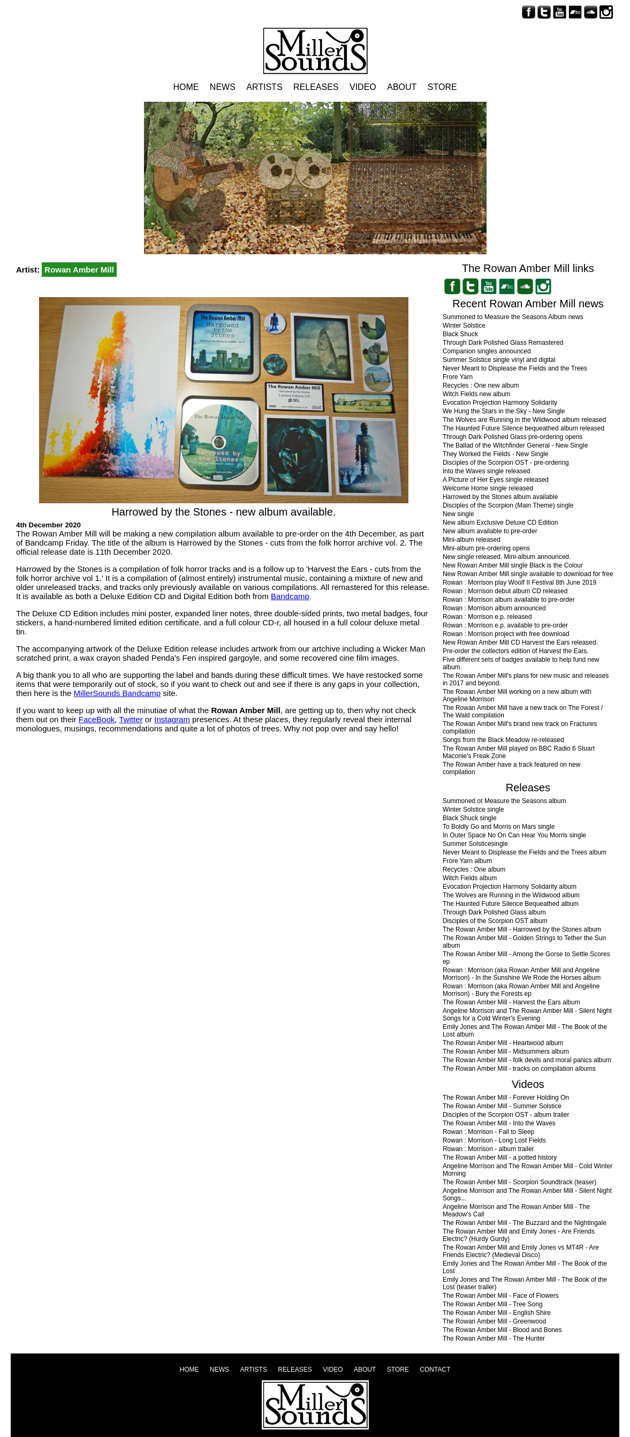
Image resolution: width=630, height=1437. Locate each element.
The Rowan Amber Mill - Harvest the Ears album (511, 1002)
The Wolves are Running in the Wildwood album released (524, 419)
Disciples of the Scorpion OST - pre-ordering (506, 462)
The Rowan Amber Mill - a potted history (500, 1157)
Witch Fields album (470, 878)
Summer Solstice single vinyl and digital (499, 360)
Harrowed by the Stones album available (500, 497)
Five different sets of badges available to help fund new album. (521, 663)
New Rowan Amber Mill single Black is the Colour (513, 565)
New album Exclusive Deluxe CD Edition (500, 522)
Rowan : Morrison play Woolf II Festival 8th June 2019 (519, 582)
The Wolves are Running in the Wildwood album (511, 895)
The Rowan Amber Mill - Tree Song (493, 1304)
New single (458, 514)
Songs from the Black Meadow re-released (503, 740)
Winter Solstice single (473, 809)
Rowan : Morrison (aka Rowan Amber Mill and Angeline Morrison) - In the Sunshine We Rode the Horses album (522, 973)
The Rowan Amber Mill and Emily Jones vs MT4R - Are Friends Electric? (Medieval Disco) (521, 1251)
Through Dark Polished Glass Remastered (503, 342)
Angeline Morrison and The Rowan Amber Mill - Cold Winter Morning (527, 1169)
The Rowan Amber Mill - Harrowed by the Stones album (522, 929)
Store (442, 87)
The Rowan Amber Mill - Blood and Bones (502, 1330)
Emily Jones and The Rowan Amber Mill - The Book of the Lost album (525, 1030)
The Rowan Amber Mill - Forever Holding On (506, 1097)
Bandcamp (290, 596)
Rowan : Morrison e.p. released (487, 617)
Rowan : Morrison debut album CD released (505, 591)
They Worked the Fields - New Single (496, 454)
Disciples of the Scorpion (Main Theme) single (508, 505)
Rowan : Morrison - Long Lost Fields (494, 1140)
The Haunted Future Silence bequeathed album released (523, 428)
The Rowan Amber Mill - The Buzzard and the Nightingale (524, 1223)
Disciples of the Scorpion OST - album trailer (506, 1114)
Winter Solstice (464, 325)
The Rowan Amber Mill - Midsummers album (506, 1051)
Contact (435, 1369)
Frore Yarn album (467, 861)
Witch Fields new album (477, 394)
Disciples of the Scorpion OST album (495, 921)
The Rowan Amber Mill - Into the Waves (499, 1123)
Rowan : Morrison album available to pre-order (509, 599)
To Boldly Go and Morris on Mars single (499, 826)
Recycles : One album (474, 869)
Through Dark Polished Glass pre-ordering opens (512, 437)
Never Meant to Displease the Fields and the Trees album (524, 852)
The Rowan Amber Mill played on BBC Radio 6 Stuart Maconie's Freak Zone (519, 752)
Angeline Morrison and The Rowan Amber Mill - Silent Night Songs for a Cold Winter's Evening (527, 1014)
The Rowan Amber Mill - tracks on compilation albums (519, 1068)
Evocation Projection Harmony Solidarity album (509, 886)
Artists (264, 87)
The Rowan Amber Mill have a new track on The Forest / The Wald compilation (523, 711)
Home (186, 87)
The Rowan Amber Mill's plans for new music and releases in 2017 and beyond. (526, 679)
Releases (315, 87)
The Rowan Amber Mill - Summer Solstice (502, 1106)
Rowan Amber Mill (78, 269)
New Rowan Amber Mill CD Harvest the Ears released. (520, 642)
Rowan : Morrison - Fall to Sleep (488, 1132)
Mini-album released (471, 539)
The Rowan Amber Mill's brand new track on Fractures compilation (520, 727)
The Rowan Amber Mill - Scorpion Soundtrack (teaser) (519, 1182)
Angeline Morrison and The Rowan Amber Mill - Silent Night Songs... (527, 1194)
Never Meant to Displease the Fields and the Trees (515, 368)
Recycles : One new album (481, 385)
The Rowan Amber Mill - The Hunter (494, 1338)
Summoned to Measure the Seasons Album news (513, 317)
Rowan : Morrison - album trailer (488, 1149)
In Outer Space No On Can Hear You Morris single (514, 835)
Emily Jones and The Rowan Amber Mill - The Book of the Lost (525, 1267)
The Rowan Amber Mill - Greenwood (494, 1321)
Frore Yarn (458, 377)
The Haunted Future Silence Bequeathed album (511, 903)
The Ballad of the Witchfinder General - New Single (515, 445)
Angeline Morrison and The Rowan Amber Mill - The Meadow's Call (516, 1210)
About (401, 87)
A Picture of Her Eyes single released (496, 479)
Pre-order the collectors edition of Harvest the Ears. (516, 651)
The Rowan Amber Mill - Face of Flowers (501, 1295)
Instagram (172, 719)
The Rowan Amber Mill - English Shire (497, 1313)
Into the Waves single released (486, 471)
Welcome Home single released (488, 488)
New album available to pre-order (490, 531)
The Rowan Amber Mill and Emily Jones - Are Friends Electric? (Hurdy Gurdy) (519, 1235)
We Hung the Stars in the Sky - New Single (504, 411)
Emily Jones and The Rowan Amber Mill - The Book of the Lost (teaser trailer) (525, 1283)
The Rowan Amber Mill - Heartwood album (503, 1043)
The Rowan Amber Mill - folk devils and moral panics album (527, 1060)
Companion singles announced (487, 351)
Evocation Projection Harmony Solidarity (500, 402)
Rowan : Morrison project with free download (506, 634)
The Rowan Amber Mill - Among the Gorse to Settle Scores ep (526, 957)
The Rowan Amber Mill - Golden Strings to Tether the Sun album (524, 941)
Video (363, 87)
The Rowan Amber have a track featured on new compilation (511, 768)
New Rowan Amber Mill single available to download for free (528, 574)
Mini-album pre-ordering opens (486, 548)
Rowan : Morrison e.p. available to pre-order (505, 625)
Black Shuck (460, 334)
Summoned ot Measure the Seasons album (504, 801)
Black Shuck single (470, 818)
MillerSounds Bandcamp (117, 693)
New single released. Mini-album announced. (507, 557)
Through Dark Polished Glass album (494, 912)
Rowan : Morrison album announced (494, 608)
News (223, 87)
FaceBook (97, 719)
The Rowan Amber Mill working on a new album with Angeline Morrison (517, 695)
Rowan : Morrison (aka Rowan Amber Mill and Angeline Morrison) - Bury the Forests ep (521, 989)
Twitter (130, 719)
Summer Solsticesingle (475, 844)
